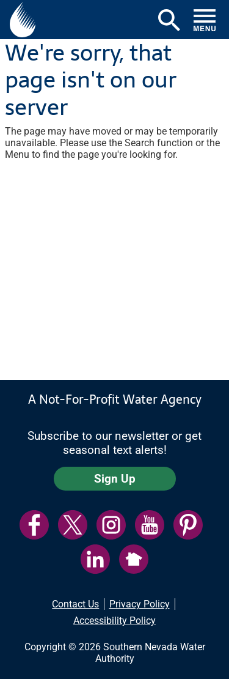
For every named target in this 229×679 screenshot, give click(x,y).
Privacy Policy (139, 604)
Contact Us (75, 604)
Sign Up (115, 479)
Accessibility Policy (114, 620)
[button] (22, 19)
